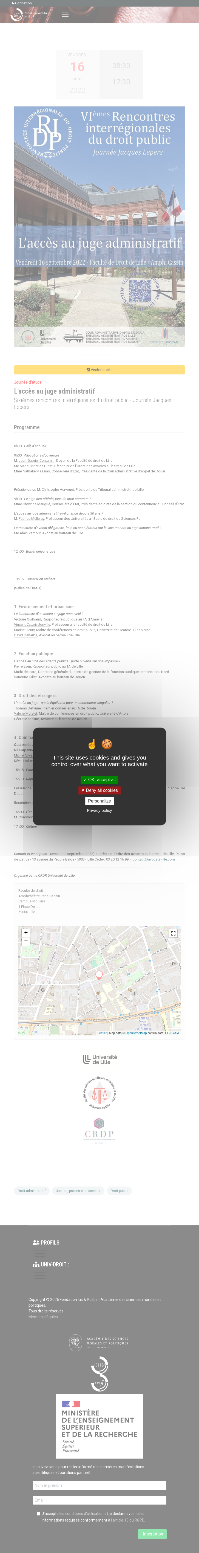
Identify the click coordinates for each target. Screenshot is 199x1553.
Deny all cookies (99, 790)
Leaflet (102, 1033)
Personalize (99, 801)
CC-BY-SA (172, 1033)
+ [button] (26, 933)
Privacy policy (99, 810)
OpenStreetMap (136, 1033)
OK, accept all (99, 779)
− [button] (26, 941)
